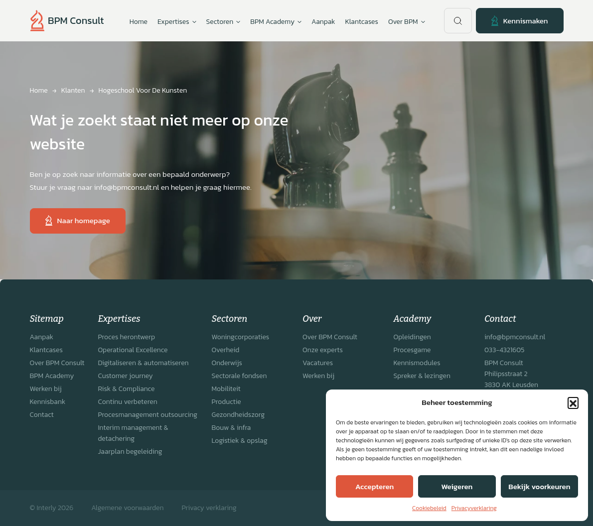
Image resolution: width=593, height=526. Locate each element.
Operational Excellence (132, 350)
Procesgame (412, 350)
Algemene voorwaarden (127, 508)
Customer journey (125, 376)
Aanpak (323, 21)
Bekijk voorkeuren (539, 486)
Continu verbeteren (127, 401)
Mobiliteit (226, 389)
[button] (573, 402)
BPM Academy (52, 376)
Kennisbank (48, 401)
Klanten (73, 90)
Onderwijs (227, 363)
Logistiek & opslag (240, 440)
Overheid (226, 350)
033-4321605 (504, 350)
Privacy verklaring (208, 508)
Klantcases (361, 21)
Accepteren (374, 486)
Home (139, 21)
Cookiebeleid (429, 508)
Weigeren (457, 486)
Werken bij (46, 389)
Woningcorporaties (241, 337)
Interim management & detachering (133, 433)
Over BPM (406, 21)
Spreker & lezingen (422, 376)
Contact (42, 414)
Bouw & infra (231, 427)
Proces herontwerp (126, 337)
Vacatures (317, 363)
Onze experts (322, 350)
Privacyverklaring (474, 508)
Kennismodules (417, 363)
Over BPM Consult (57, 363)
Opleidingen (412, 337)
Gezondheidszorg (238, 414)
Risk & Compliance (126, 389)
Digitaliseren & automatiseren (143, 363)
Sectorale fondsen (239, 376)
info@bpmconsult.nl (514, 337)
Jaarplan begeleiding (130, 451)
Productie (226, 401)
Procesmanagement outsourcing (147, 414)
